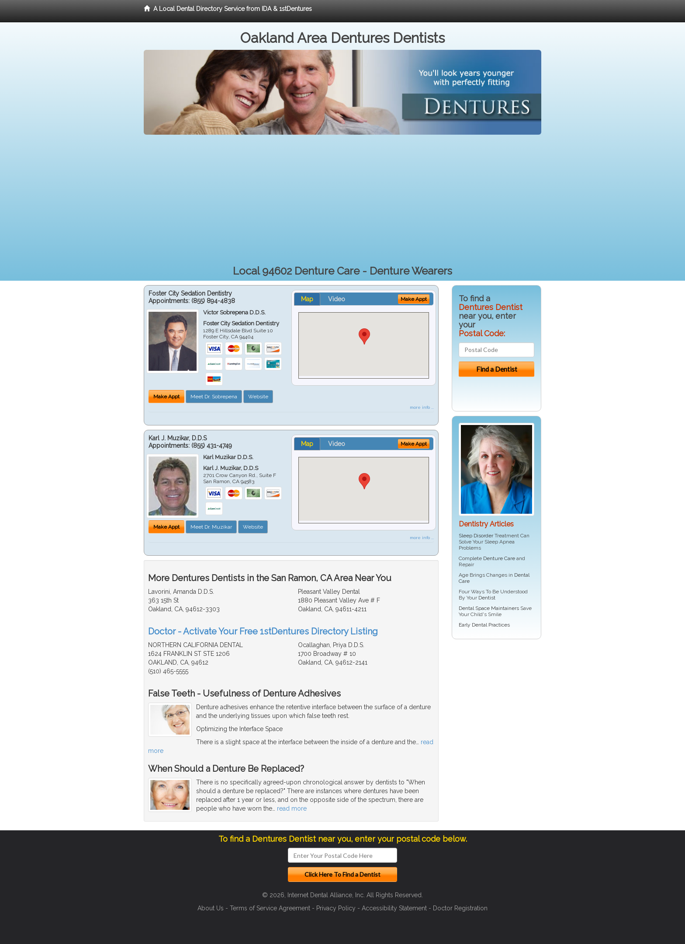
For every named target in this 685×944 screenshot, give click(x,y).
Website (258, 397)
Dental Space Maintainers (489, 608)
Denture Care (499, 558)
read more (292, 808)
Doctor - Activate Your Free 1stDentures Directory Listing (263, 631)
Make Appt (166, 397)
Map (307, 299)
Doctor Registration (460, 908)
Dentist (486, 598)
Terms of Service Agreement (270, 908)
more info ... (422, 407)
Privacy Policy (336, 908)
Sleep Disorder (476, 536)
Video (336, 299)
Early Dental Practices (484, 625)
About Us (210, 908)
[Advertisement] (342, 200)
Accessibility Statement (394, 908)
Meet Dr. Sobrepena (213, 397)
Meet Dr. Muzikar (211, 527)
